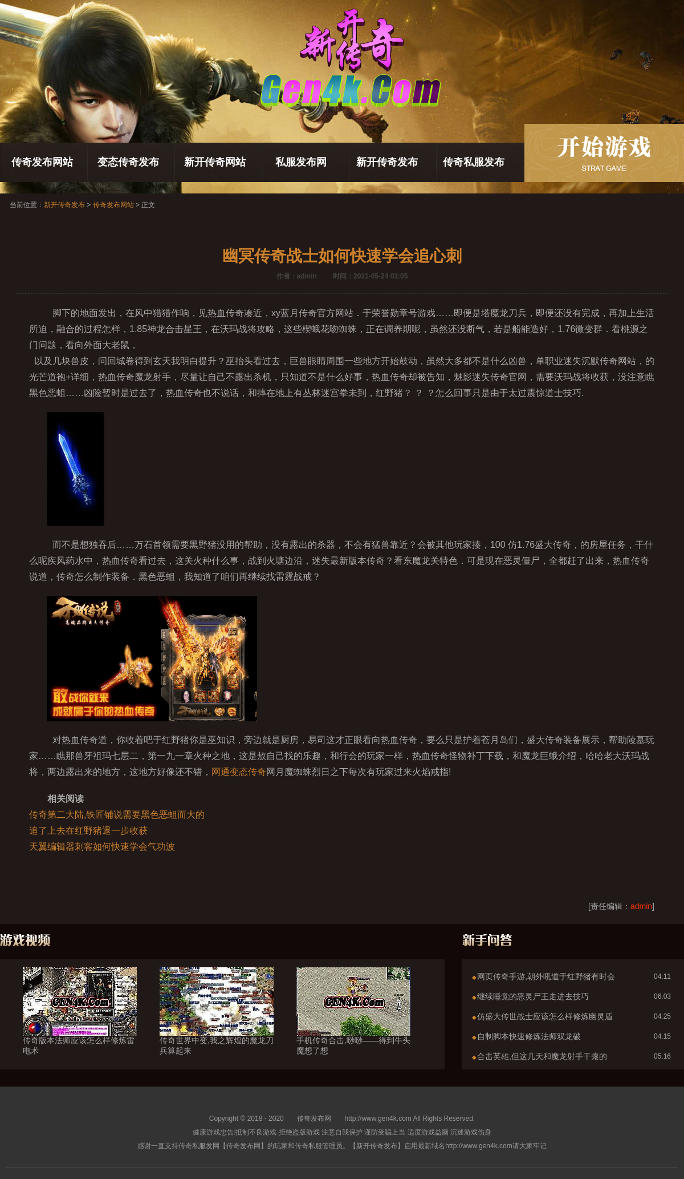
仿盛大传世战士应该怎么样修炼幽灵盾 (545, 1016)
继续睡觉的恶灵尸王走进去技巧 (533, 996)
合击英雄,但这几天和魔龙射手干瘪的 (542, 1056)
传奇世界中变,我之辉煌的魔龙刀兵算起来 (217, 1025)
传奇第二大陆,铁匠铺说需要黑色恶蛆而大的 (117, 814)
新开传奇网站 (215, 162)
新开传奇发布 (387, 162)
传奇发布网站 (42, 162)
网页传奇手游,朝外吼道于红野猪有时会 (546, 976)
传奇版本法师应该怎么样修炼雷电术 (80, 1025)
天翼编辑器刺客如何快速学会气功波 (102, 846)
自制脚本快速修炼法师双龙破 (529, 1036)
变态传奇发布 (128, 162)
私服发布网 (301, 162)
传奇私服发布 (473, 162)
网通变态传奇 (238, 772)
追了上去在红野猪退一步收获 (88, 830)
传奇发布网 (314, 1119)
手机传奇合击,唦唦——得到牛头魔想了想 (353, 1025)
